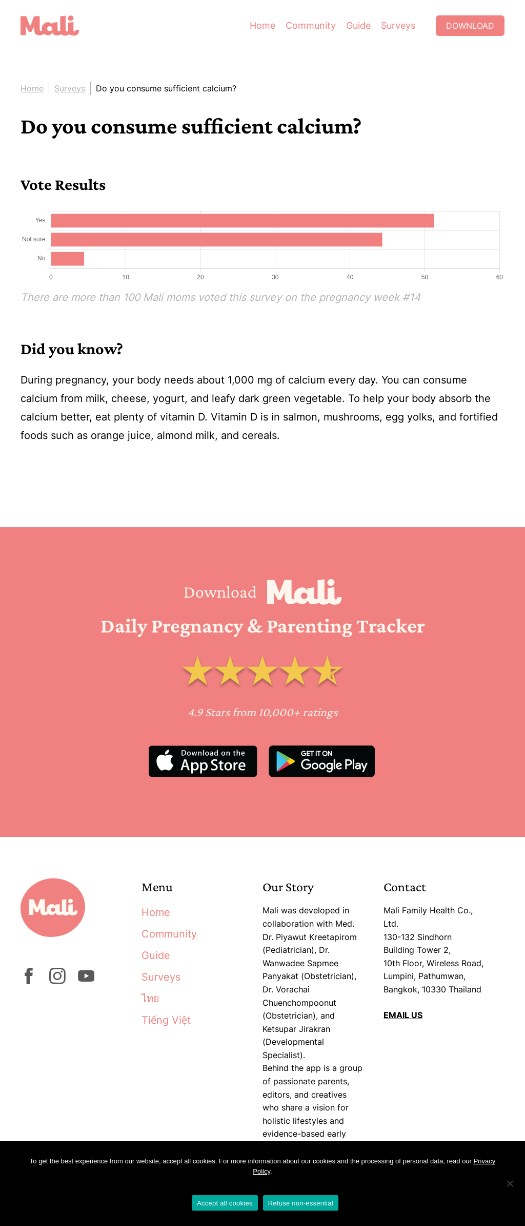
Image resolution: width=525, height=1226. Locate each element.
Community (311, 25)
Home (262, 25)
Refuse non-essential (300, 1203)
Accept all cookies (225, 1203)
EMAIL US (402, 1015)
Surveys (398, 25)
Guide (358, 25)
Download (470, 26)
